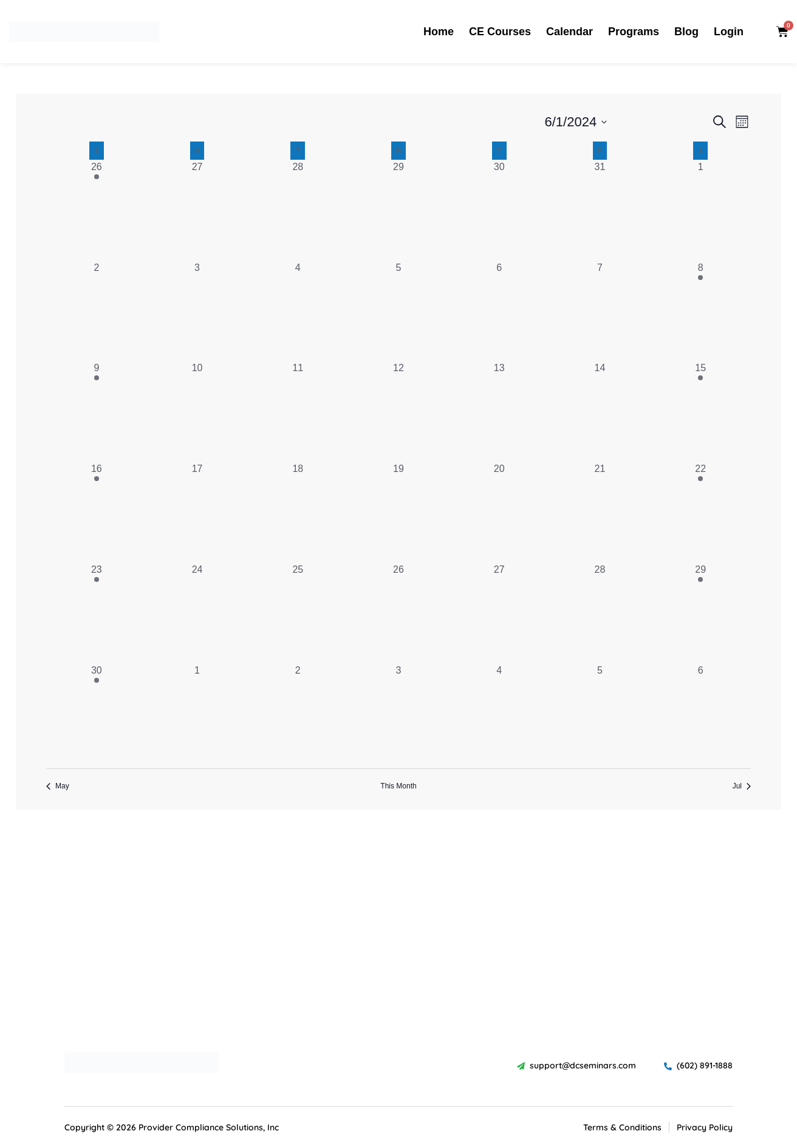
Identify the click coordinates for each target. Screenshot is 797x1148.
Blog (686, 32)
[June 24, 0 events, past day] (197, 612)
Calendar (569, 32)
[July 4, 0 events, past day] (499, 713)
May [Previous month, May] (57, 786)
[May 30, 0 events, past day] (499, 210)
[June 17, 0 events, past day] (197, 512)
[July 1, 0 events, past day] (197, 713)
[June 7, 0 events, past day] (600, 311)
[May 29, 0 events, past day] (398, 210)
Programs (633, 32)
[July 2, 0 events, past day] (297, 713)
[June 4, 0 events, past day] (297, 311)
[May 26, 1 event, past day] (96, 210)
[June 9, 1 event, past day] (96, 411)
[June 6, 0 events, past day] (499, 311)
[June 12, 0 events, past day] (398, 411)
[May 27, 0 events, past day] (197, 210)
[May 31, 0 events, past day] (600, 210)
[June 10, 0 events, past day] (197, 411)
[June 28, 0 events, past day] (600, 612)
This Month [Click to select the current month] (398, 786)
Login (729, 32)
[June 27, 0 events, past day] (499, 612)
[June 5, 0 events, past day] (398, 311)
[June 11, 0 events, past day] (297, 411)
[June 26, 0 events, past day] (398, 612)
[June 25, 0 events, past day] (297, 612)
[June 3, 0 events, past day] (197, 311)
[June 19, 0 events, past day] (398, 512)
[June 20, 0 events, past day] (499, 512)
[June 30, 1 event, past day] (96, 713)
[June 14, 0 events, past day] (600, 411)
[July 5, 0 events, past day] (600, 713)
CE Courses (500, 32)
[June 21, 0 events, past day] (600, 512)
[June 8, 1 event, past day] (700, 311)
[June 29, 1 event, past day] (700, 612)
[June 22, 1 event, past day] (700, 512)
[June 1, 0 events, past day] (700, 210)
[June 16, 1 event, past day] (96, 512)
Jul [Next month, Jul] (742, 786)
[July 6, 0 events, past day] (700, 713)
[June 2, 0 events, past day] (96, 311)
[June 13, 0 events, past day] (499, 411)
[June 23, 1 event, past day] (96, 612)
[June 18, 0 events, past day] (297, 512)
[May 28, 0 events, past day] (297, 210)
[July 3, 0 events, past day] (398, 713)
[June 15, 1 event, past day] (700, 411)
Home (438, 32)
